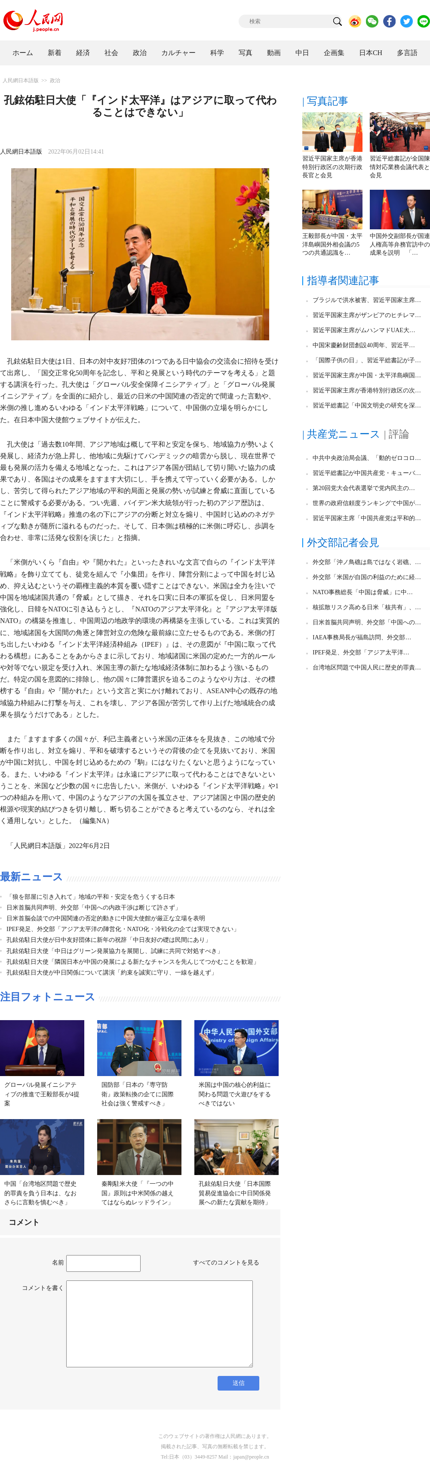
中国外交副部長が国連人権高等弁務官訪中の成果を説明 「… (400, 244)
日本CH (370, 52)
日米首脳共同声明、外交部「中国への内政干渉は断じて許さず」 (93, 907)
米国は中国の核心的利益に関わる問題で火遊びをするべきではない (235, 1094)
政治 (140, 52)
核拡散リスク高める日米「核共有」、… (367, 607)
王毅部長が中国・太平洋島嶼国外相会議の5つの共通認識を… (332, 244)
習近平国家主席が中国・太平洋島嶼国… (367, 375)
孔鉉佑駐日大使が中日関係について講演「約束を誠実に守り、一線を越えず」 (111, 972)
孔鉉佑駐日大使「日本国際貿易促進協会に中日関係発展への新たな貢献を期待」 (235, 1193)
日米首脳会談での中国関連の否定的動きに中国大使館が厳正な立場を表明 (105, 918)
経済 (83, 52)
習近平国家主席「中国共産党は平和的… (367, 518)
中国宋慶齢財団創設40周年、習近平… (364, 345)
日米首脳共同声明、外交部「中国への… (367, 622)
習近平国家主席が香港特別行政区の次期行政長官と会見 (332, 167)
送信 (239, 1383)
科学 (217, 52)
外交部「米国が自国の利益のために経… (367, 577)
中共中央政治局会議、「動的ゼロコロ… (367, 458)
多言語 (407, 52)
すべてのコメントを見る (226, 1262)
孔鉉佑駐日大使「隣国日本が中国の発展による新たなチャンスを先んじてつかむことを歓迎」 (132, 962)
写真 (245, 52)
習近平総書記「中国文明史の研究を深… (367, 405)
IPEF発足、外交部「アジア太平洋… (361, 652)
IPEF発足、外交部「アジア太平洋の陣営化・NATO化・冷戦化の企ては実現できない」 (123, 929)
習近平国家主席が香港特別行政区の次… (367, 390)
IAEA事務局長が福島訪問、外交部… (362, 637)
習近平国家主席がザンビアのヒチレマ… (367, 315)
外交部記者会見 (343, 542)
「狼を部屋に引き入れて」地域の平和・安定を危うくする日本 (90, 897)
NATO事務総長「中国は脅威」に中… (363, 592)
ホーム (22, 52)
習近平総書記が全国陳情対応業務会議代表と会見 (400, 167)
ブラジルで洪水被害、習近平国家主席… (367, 300)
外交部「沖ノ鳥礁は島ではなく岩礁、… (367, 562)
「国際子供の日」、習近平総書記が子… (367, 360)
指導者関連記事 (343, 280)
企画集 (334, 52)
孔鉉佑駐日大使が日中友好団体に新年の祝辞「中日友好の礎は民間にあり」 (108, 940)
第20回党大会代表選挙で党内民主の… (364, 488)
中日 (302, 52)
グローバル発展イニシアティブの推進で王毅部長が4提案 (42, 1094)
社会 (111, 52)
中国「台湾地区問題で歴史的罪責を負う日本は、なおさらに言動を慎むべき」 (40, 1193)
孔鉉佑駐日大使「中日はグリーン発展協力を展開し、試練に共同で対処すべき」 (114, 951)
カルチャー (178, 52)
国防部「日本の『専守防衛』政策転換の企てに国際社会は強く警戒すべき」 (137, 1094)
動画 (274, 52)
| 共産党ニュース (341, 434)
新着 (54, 52)
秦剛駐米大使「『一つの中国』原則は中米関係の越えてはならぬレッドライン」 (137, 1193)
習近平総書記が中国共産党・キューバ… (367, 473)
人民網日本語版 (21, 80)
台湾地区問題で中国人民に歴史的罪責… (367, 667)
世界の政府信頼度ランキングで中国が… (367, 503)
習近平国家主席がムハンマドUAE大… (364, 330)
